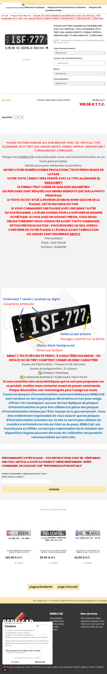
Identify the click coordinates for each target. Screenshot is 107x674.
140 (14, 557)
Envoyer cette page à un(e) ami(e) (53, 100)
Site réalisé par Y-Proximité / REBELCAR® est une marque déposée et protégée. (70, 600)
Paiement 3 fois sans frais (92, 624)
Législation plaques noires (93, 621)
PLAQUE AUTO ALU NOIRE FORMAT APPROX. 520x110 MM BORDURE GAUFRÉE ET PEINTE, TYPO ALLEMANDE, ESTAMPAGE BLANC (53, 551)
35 (48, 557)
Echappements (57, 621)
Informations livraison (91, 618)
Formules (54, 626)
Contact (54, 629)
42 (82, 557)
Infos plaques (56, 618)
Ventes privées (57, 624)
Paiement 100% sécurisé (92, 626)
